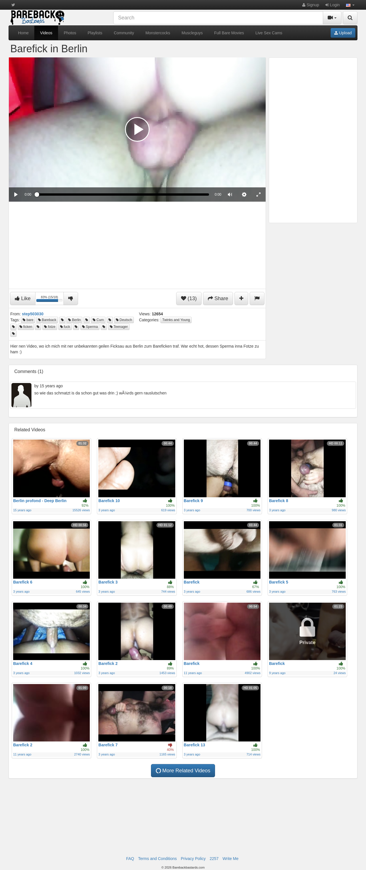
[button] (350, 4)
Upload (343, 33)
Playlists (95, 33)
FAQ (130, 858)
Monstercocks (158, 33)
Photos (70, 33)
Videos (46, 33)
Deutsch (124, 320)
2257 (214, 858)
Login (332, 5)
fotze (49, 327)
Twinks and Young (176, 320)
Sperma (90, 327)
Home (23, 33)
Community (124, 33)
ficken (25, 327)
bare (28, 320)
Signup (310, 5)
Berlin (74, 320)
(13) (189, 298)
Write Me (230, 858)
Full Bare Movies (229, 33)
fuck (65, 327)
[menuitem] (244, 194)
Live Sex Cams (268, 33)
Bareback (47, 320)
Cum (98, 320)
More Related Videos (182, 771)
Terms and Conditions (157, 858)
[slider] (123, 194)
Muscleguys (192, 33)
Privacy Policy (193, 858)
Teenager (119, 327)
